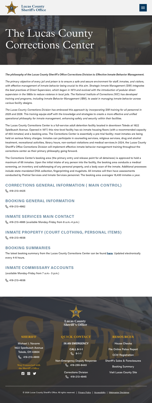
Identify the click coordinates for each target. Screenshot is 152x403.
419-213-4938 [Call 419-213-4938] (15, 237)
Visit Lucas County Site (123, 372)
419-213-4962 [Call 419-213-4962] (15, 206)
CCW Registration (123, 355)
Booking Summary (123, 366)
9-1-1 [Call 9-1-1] (76, 353)
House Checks (123, 343)
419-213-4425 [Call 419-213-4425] (15, 190)
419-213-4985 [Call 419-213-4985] (15, 222)
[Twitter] (34, 373)
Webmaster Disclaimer (119, 392)
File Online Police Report (123, 349)
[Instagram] (28, 373)
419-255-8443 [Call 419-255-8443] (76, 365)
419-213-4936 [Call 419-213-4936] (15, 280)
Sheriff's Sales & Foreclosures (123, 360)
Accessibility (100, 392)
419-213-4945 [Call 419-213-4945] (76, 376)
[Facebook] (23, 373)
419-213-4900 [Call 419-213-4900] (28, 357)
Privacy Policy (84, 392)
